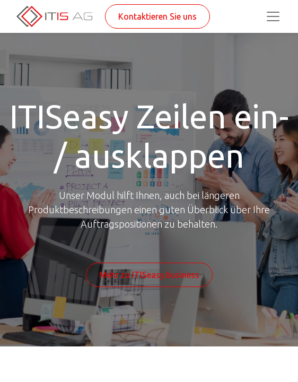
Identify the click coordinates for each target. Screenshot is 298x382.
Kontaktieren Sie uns (157, 16)
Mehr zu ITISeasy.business (149, 275)
